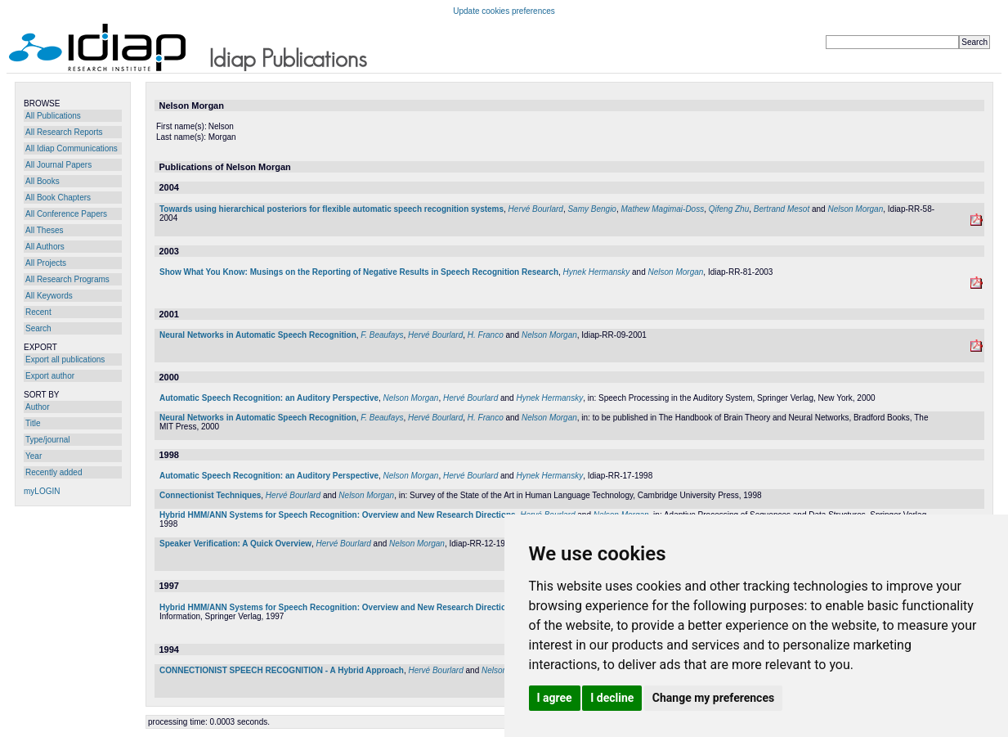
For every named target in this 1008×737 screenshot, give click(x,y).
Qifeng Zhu (729, 208)
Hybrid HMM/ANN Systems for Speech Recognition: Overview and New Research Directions (337, 514)
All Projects (45, 262)
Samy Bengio (591, 208)
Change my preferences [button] (713, 697)
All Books (42, 181)
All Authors (45, 246)
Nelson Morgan (855, 208)
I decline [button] (612, 697)
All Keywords (49, 295)
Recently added (54, 472)
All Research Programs (67, 279)
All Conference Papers (66, 213)
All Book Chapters (58, 197)
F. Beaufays (382, 334)
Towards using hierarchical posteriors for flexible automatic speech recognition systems (331, 208)
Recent (38, 312)
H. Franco (486, 334)
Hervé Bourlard (535, 208)
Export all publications (65, 359)
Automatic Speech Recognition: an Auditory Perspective (269, 397)
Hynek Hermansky (596, 271)
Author (37, 406)
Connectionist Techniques (210, 495)
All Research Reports (63, 132)
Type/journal (47, 439)
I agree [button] (554, 697)
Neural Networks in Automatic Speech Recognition (257, 334)
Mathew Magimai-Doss (662, 208)
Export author (49, 375)
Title (33, 423)
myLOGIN (42, 491)
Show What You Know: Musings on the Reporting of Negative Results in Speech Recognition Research (358, 271)
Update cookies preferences (504, 11)
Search (38, 328)
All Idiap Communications (71, 148)
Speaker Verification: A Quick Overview (235, 543)
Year (33, 456)
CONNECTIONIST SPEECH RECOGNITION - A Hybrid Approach (281, 670)
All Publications (53, 115)
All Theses (44, 230)
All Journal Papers (58, 164)
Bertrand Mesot (781, 208)
